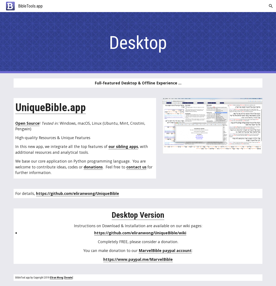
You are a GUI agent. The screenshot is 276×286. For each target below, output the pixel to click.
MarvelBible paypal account (165, 250)
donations (93, 166)
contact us (136, 166)
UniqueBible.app (50, 107)
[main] (138, 43)
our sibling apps (123, 146)
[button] (271, 6)
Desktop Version (138, 215)
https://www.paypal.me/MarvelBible (138, 259)
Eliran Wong (56, 277)
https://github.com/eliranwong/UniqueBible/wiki (140, 232)
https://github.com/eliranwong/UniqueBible (77, 193)
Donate (68, 277)
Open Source (27, 123)
